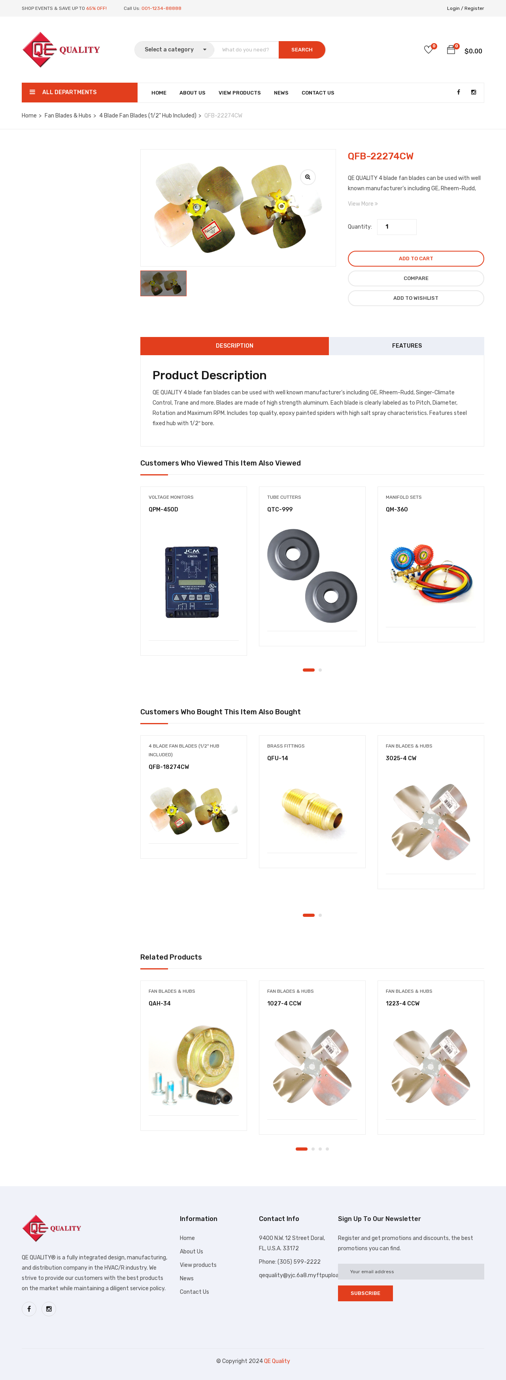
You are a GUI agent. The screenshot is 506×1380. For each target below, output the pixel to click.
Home (158, 93)
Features (407, 346)
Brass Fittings (286, 746)
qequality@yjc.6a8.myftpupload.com (307, 1275)
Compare (416, 278)
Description (234, 346)
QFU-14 (277, 758)
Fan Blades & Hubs (68, 115)
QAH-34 (160, 1003)
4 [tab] (327, 1149)
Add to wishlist (415, 298)
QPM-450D (163, 509)
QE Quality (277, 1361)
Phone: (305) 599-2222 (290, 1262)
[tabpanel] (193, 577)
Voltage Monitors (171, 497)
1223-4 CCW (402, 1003)
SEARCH (302, 50)
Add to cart (416, 258)
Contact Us (318, 93)
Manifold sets (404, 497)
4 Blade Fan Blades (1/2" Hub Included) (147, 115)
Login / (455, 8)
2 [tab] (320, 670)
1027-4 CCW (284, 1003)
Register (474, 8)
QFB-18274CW (169, 767)
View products (198, 1265)
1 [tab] (309, 670)
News (281, 93)
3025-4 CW (401, 758)
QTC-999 (280, 509)
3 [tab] (320, 1149)
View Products (240, 93)
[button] (451, 51)
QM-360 (397, 509)
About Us (192, 93)
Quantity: (360, 226)
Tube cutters (284, 497)
